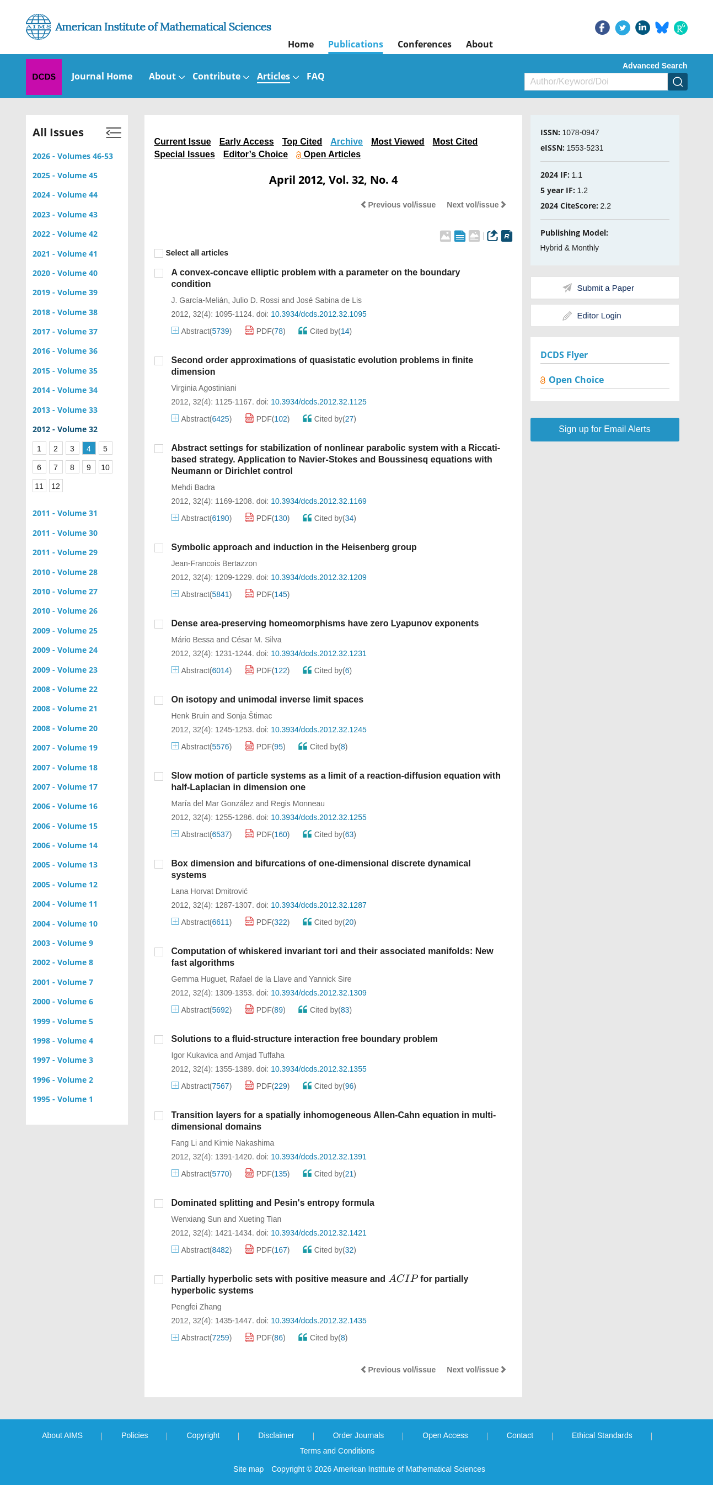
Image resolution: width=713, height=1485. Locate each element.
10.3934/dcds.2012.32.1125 (319, 401)
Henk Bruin (190, 715)
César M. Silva (256, 639)
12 (55, 486)
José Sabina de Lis (329, 300)
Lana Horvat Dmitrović (209, 891)
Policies (134, 1435)
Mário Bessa (193, 639)
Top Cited (302, 141)
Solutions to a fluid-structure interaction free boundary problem (304, 1039)
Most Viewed (398, 141)
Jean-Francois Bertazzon (214, 563)
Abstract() (201, 331)
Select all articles (191, 253)
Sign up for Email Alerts (604, 429)
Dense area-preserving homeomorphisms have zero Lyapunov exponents (325, 623)
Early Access (246, 141)
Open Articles (328, 154)
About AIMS (62, 1435)
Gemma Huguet (198, 979)
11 (39, 486)
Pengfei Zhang (196, 1306)
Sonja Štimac (249, 715)
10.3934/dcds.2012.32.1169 (319, 501)
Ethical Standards (602, 1435)
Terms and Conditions (337, 1450)
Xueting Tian (259, 1219)
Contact (520, 1435)
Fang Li (184, 1142)
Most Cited (455, 141)
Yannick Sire (330, 979)
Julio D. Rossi (256, 300)
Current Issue (182, 141)
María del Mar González (212, 803)
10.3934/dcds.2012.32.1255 (319, 817)
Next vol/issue (476, 204)
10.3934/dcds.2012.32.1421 (319, 1232)
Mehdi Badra (193, 487)
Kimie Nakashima (244, 1142)
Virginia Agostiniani (204, 388)
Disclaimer (276, 1435)
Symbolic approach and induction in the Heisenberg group (294, 547)
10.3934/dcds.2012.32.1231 (319, 653)
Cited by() (325, 331)
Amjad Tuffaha (260, 1055)
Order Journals (358, 1435)
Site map (248, 1469)
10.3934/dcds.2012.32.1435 (319, 1320)
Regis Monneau (298, 803)
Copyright (202, 1435)
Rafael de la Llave (261, 979)
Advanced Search (655, 65)
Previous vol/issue (398, 204)
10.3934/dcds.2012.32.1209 (319, 577)
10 (105, 467)
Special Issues (184, 154)
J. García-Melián (199, 300)
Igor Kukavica (194, 1055)
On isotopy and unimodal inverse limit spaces (267, 699)
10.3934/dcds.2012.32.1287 (319, 905)
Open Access (445, 1435)
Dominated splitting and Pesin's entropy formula (272, 1202)
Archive (346, 141)
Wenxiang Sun (196, 1219)
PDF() (265, 331)
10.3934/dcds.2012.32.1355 (319, 1068)
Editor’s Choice (255, 154)
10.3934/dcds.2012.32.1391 (319, 1156)
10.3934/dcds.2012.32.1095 (319, 314)
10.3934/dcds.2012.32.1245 (319, 729)
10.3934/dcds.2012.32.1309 (319, 992)
